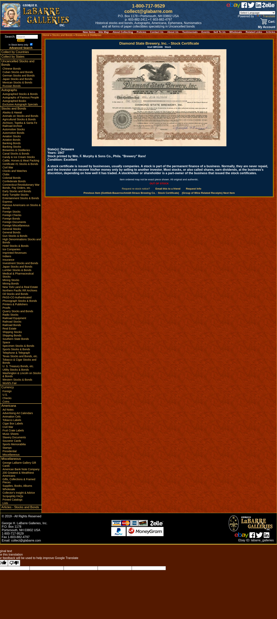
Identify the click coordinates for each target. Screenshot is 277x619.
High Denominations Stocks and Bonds (22, 241)
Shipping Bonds (12, 335)
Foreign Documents (14, 222)
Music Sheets (11, 433)
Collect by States (12, 56)
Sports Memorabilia (14, 444)
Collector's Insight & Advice (19, 492)
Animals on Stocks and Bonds (20, 115)
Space (6, 342)
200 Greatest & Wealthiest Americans (18, 474)
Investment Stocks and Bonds (20, 263)
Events (205, 32)
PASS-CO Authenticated (17, 297)
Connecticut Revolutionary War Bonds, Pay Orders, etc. (21, 186)
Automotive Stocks (14, 129)
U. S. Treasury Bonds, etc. (18, 366)
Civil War (8, 167)
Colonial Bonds (12, 177)
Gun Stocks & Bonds (15, 235)
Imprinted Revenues (15, 252)
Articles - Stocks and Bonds (20, 507)
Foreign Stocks (11, 211)
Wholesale (235, 32)
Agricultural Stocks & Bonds (19, 119)
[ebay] (233, 6)
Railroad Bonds (12, 325)
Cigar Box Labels (13, 423)
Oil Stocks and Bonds (15, 293)
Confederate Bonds (14, 181)
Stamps (7, 447)
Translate (265, 16)
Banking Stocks (12, 146)
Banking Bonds (12, 143)
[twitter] (251, 6)
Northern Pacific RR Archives (20, 290)
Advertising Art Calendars (18, 413)
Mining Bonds (11, 283)
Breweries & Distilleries (16, 150)
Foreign (7, 391)
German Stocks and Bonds (19, 75)
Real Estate (9, 328)
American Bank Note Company (21, 469)
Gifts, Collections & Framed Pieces (19, 481)
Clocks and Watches (15, 170)
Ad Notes (8, 409)
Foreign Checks (12, 215)
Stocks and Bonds (13, 108)
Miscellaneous (11, 454)
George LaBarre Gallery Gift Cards (19, 464)
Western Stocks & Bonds (17, 379)
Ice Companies (11, 249)
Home (46, 35)
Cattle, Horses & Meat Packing (21, 160)
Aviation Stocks (12, 136)
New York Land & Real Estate (20, 287)
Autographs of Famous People (21, 97)
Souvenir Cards (12, 440)
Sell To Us (220, 32)
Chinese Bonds (12, 68)
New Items (89, 32)
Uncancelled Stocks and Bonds (17, 63)
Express (7, 201)
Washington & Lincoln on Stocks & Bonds (22, 375)
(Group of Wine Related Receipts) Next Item (208, 192)
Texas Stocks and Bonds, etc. (20, 356)
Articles (270, 32)
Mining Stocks (11, 280)
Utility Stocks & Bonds (16, 369)
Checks (7, 398)
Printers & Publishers (15, 304)
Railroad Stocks (12, 321)
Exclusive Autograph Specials (20, 104)
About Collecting (123, 32)
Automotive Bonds (13, 132)
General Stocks (12, 228)
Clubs (6, 174)
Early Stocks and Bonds (17, 191)
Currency (7, 387)
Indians (7, 256)
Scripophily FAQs (13, 496)
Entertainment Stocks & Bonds (21, 198)
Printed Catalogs (13, 499)
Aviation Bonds (11, 139)
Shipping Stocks (12, 332)
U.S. (5, 394)
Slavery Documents (14, 437)
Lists (5, 503)
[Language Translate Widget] (257, 13)
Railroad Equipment (14, 318)
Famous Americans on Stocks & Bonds (22, 207)
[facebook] (244, 6)
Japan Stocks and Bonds (17, 79)
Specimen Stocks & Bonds (18, 345)
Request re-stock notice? (136, 188)
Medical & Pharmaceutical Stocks (18, 275)
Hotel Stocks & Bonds (15, 245)
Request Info (193, 188)
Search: (21, 36)
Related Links (254, 32)
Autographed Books (14, 100)
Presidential (10, 451)
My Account (266, 27)
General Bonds (11, 232)
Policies (141, 32)
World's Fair (10, 383)
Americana (8, 405)
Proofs (6, 307)
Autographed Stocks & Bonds (20, 94)
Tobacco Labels (12, 420)
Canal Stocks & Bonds (16, 153)
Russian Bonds (12, 85)
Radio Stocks (10, 314)
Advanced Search (21, 48)
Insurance (8, 259)
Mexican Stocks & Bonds (17, 82)
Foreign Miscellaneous (16, 225)
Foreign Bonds (11, 218)
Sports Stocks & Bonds (16, 349)
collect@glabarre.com (148, 11)
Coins (6, 401)
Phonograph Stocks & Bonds (20, 300)
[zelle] (268, 6)
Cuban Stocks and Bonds (18, 72)
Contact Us (157, 32)
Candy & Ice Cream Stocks (19, 157)
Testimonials (190, 32)
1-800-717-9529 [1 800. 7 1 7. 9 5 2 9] (148, 5)
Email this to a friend (167, 188)
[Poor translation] (14, 563)
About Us (173, 32)
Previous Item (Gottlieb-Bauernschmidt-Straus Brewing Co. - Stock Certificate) (131, 192)
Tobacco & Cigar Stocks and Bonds (19, 361)
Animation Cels (12, 416)
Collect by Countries (15, 52)
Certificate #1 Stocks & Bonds (20, 164)
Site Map (103, 32)
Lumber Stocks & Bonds (17, 270)
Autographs (9, 90)
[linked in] (258, 6)
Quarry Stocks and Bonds (18, 311)
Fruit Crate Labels (13, 430)
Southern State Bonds (16, 338)
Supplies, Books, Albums (17, 485)
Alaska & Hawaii (12, 112)
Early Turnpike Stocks (15, 194)
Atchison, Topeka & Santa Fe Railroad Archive (20, 124)
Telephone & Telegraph (16, 352)
